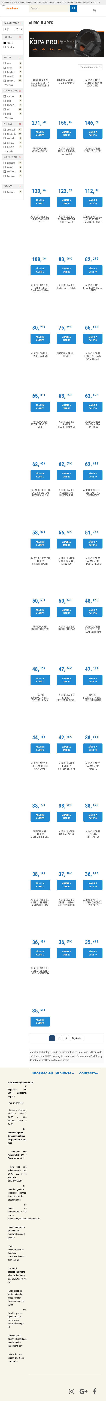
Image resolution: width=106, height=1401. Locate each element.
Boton (14, 167)
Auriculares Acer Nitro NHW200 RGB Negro (66, 493)
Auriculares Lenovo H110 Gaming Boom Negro (93, 629)
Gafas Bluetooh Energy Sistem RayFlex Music (40, 493)
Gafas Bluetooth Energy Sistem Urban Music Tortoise (41, 698)
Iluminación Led (14, 175)
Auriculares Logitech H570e (40, 628)
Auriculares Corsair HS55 (40, 150)
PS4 (14, 113)
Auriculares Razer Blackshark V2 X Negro (66, 424)
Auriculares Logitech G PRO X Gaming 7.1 (41, 220)
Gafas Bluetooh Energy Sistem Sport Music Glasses (40, 561)
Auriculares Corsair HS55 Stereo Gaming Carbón (41, 288)
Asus (14, 67)
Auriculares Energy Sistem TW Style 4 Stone (92, 834)
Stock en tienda (14, 47)
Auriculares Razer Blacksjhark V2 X (41, 424)
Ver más (9, 85)
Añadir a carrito (40, 134)
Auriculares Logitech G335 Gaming (41, 355)
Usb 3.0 (14, 146)
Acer (14, 63)
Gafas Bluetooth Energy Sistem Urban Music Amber (93, 698)
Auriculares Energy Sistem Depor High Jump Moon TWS (41, 766)
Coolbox (14, 71)
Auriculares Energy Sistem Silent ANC (66, 220)
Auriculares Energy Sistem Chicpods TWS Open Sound (93, 903)
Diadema (14, 162)
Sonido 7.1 (14, 191)
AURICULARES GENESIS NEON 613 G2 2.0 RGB (66, 903)
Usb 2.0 (14, 142)
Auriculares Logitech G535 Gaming (67, 82)
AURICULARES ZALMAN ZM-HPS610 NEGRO (92, 561)
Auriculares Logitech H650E (66, 286)
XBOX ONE (14, 105)
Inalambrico (14, 138)
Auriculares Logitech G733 (92, 150)
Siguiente (77, 1038)
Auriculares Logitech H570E (67, 355)
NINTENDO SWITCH (14, 96)
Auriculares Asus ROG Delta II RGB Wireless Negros (40, 83)
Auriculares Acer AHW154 (66, 833)
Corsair (14, 76)
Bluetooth (14, 133)
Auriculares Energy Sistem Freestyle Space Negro (41, 834)
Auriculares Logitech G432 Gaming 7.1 (92, 356)
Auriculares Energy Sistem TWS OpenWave (93, 493)
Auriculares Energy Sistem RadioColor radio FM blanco (67, 698)
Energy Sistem (14, 80)
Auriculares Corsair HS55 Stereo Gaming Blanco (93, 220)
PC (14, 109)
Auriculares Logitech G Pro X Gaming (93, 83)
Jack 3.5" (14, 129)
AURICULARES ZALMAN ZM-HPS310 (92, 766)
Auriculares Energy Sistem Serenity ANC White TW (41, 903)
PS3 (14, 100)
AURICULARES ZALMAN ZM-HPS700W (92, 424)
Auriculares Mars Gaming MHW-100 (66, 561)
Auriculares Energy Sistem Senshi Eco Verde (66, 766)
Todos (10, 43)
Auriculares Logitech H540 (66, 628)
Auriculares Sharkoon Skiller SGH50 (93, 288)
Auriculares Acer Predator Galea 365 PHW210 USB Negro (66, 151)
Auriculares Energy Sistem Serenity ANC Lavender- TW (41, 971)
